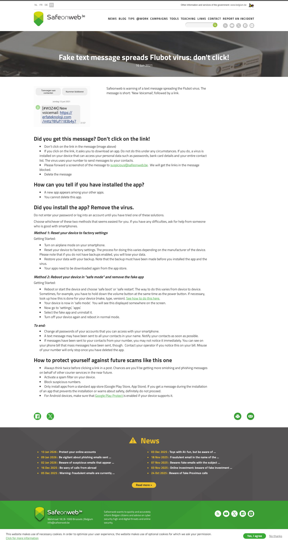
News (112, 19)
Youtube (232, 25)
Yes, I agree (254, 536)
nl (36, 5)
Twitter (50, 416)
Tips (131, 19)
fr (40, 5)
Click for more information (22, 538)
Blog (122, 19)
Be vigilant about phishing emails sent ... (85, 457)
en (51, 5)
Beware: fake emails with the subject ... (195, 462)
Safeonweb (59, 18)
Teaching (188, 19)
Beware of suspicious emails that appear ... (86, 462)
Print (237, 416)
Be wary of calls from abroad (78, 468)
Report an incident (238, 19)
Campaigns (159, 19)
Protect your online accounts (77, 452)
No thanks (275, 536)
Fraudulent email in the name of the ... (194, 457)
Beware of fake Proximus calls (188, 473)
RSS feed (225, 25)
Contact (214, 19)
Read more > (144, 485)
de (46, 5)
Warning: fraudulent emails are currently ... (87, 473)
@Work (142, 19)
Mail (250, 416)
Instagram (251, 25)
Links (201, 19)
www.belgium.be (238, 5)
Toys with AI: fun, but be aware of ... (193, 452)
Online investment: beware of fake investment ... (201, 468)
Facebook (245, 25)
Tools (174, 19)
